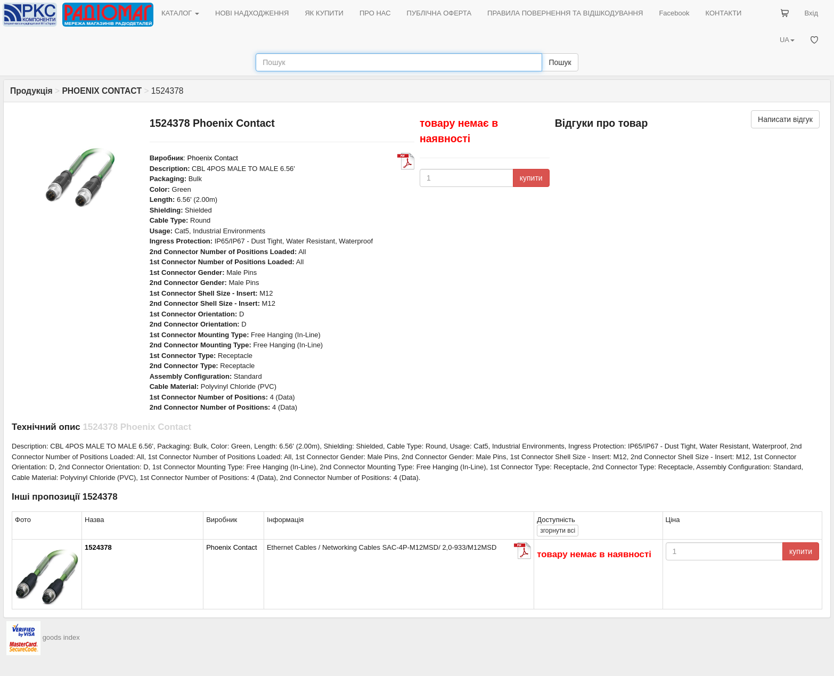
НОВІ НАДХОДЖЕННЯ (252, 13)
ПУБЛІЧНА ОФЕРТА (439, 13)
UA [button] (787, 40)
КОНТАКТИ (723, 13)
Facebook (674, 13)
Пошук (560, 62)
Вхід (812, 13)
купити (531, 178)
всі (557, 530)
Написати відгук (785, 119)
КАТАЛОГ (180, 13)
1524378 (98, 547)
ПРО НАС (375, 13)
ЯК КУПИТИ (324, 13)
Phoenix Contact (212, 158)
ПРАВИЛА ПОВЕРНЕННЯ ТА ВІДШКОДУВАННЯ (565, 13)
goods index (61, 638)
